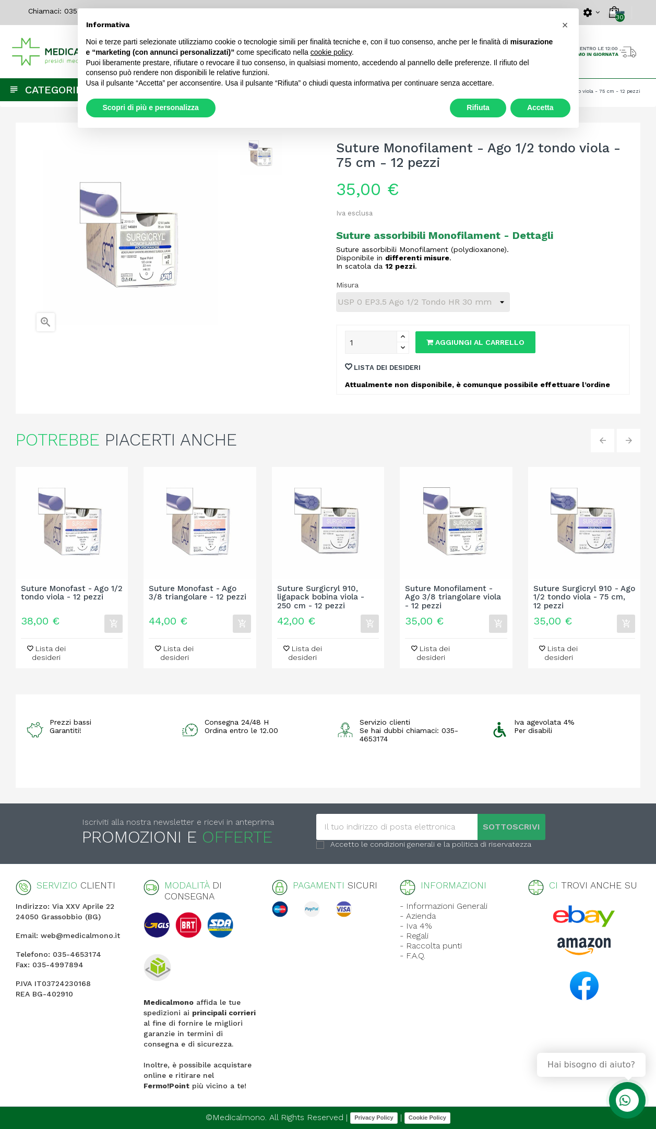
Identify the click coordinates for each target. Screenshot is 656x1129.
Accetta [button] (540, 107)
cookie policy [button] (331, 52)
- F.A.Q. (412, 955)
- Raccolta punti (431, 946)
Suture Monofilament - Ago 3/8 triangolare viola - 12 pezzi (453, 597)
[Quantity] (371, 342)
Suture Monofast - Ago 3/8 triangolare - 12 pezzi (197, 593)
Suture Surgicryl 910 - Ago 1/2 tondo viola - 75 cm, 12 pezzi (584, 597)
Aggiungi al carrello (475, 342)
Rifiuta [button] (478, 107)
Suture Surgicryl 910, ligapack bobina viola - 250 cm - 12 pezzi (320, 597)
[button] (565, 25)
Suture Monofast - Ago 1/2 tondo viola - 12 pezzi (72, 593)
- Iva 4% (416, 926)
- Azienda (418, 916)
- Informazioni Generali (443, 906)
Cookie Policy (427, 1117)
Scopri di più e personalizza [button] (151, 107)
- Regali (414, 936)
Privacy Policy (373, 1117)
